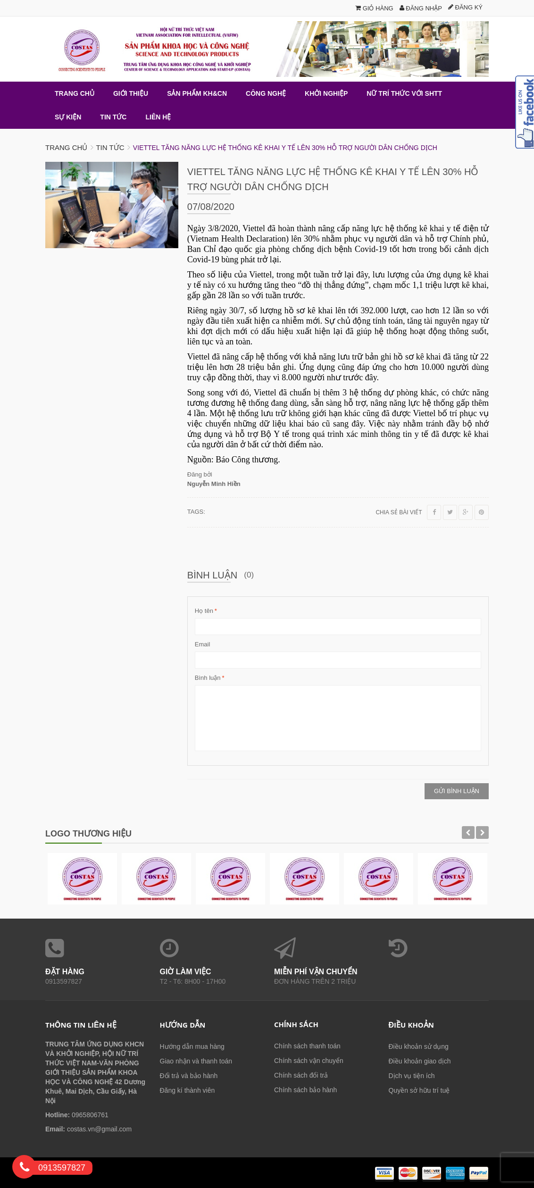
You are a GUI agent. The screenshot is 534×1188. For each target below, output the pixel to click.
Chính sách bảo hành (305, 1090)
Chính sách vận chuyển (308, 1060)
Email (202, 644)
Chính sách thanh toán (307, 1046)
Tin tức (110, 147)
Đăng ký (465, 7)
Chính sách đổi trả (301, 1075)
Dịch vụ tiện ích (412, 1075)
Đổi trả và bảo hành (189, 1075)
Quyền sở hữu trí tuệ (419, 1090)
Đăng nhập (421, 8)
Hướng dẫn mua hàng (192, 1046)
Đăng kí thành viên (187, 1090)
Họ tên (204, 611)
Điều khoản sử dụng (419, 1046)
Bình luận (208, 678)
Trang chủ (66, 147)
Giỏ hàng (374, 8)
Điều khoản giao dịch (420, 1061)
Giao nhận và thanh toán (196, 1061)
